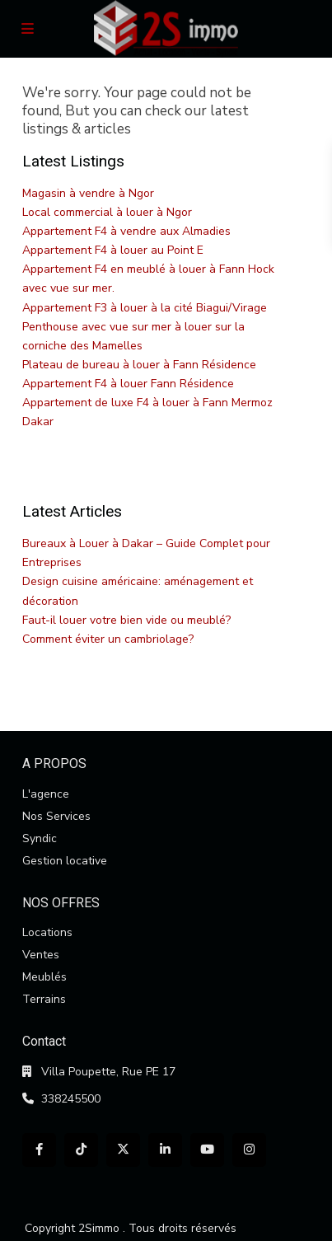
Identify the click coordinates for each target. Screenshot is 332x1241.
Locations (47, 932)
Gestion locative (64, 861)
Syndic (39, 838)
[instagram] (249, 1150)
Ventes (40, 954)
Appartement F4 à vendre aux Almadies (126, 231)
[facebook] (39, 1150)
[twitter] (123, 1150)
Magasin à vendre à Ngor (88, 193)
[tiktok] (81, 1150)
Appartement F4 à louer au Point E (112, 250)
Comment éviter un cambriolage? (108, 639)
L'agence (45, 794)
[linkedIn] (165, 1150)
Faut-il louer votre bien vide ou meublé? (126, 620)
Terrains (44, 999)
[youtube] (207, 1150)
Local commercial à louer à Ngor (107, 212)
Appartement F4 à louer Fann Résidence (128, 383)
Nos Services (56, 816)
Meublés (44, 977)
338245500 (71, 1099)
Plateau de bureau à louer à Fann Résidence (139, 364)
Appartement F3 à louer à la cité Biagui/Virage (144, 308)
